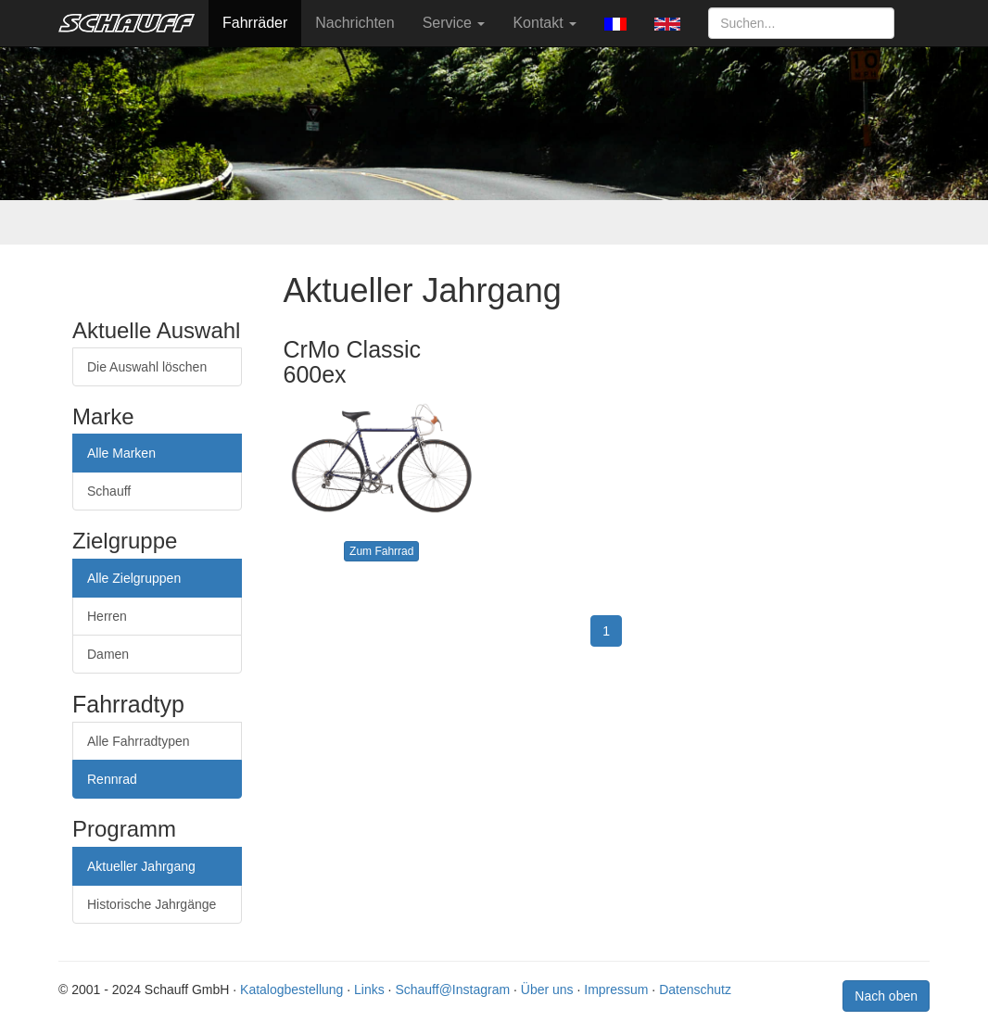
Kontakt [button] (544, 23)
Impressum (616, 989)
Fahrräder (254, 23)
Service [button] (454, 23)
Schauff (109, 491)
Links (369, 989)
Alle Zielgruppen (134, 578)
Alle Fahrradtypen (138, 741)
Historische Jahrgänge (151, 904)
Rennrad (112, 779)
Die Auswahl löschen (147, 366)
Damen (108, 654)
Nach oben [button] (886, 996)
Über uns (547, 989)
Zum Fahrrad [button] (381, 551)
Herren (107, 616)
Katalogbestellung (291, 989)
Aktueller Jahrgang (141, 866)
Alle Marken (121, 453)
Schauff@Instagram (452, 989)
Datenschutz (695, 989)
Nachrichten (354, 23)
